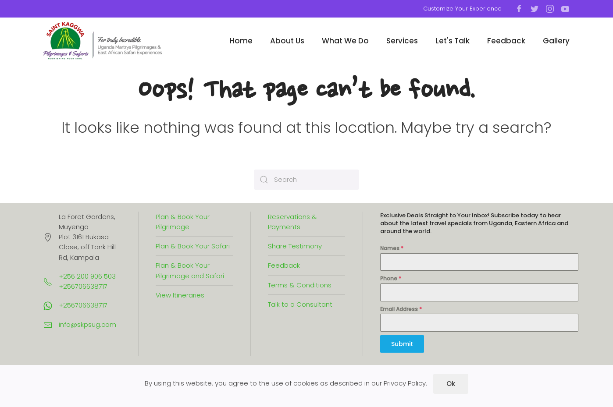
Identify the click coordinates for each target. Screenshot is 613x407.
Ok (450, 383)
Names (391, 248)
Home (241, 40)
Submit (402, 344)
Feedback (506, 40)
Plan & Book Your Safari (193, 246)
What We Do (345, 40)
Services (402, 40)
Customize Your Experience (462, 8)
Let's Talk (452, 40)
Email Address (401, 309)
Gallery (556, 40)
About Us (287, 40)
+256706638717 (83, 305)
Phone (390, 278)
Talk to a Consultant (300, 304)
